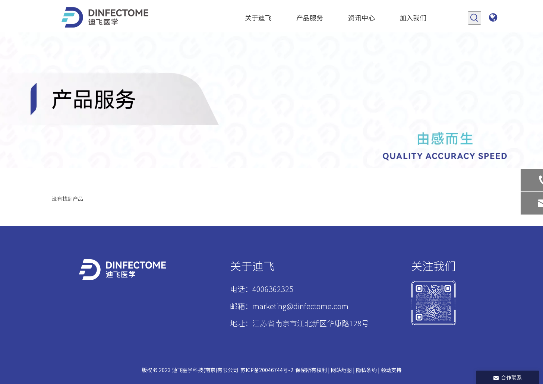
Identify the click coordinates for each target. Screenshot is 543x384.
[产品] (271, 100)
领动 (386, 370)
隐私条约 (366, 370)
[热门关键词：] (474, 18)
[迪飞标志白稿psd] (122, 269)
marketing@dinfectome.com (300, 306)
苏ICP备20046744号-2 (266, 370)
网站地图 (341, 370)
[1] (433, 302)
